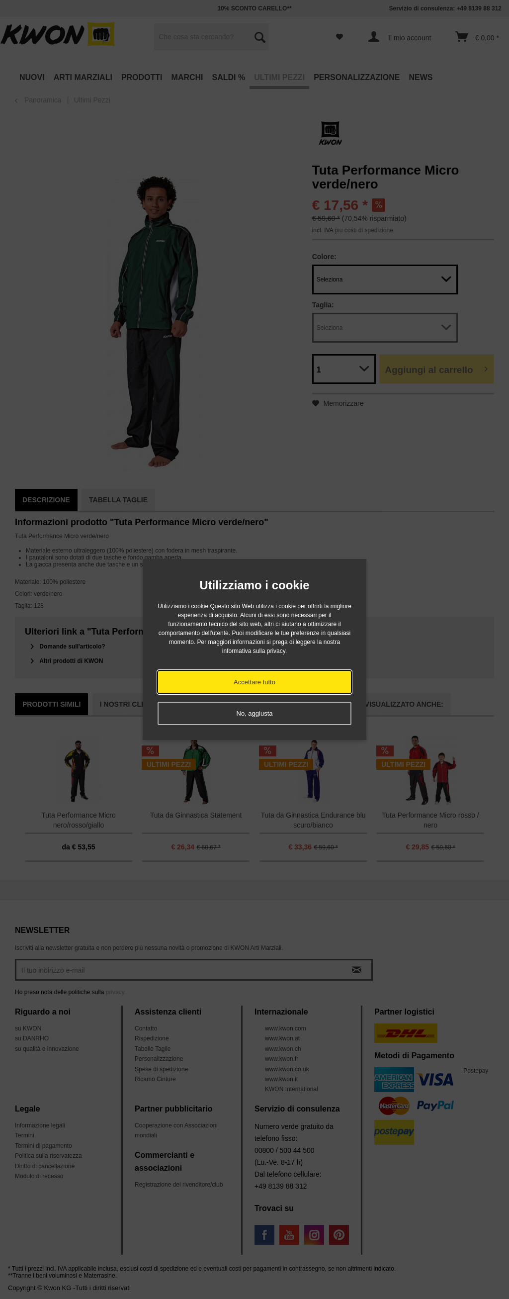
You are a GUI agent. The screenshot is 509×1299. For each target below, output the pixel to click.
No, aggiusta (255, 713)
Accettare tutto (254, 682)
